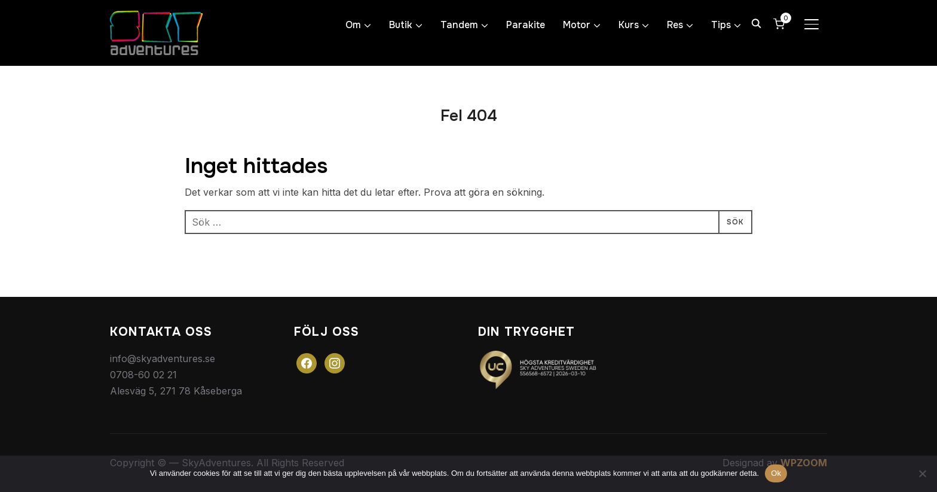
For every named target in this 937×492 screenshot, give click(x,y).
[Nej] (922, 473)
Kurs (628, 25)
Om (353, 25)
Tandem (459, 25)
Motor (576, 25)
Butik (400, 25)
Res (675, 25)
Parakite (525, 25)
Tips (721, 25)
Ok (776, 473)
